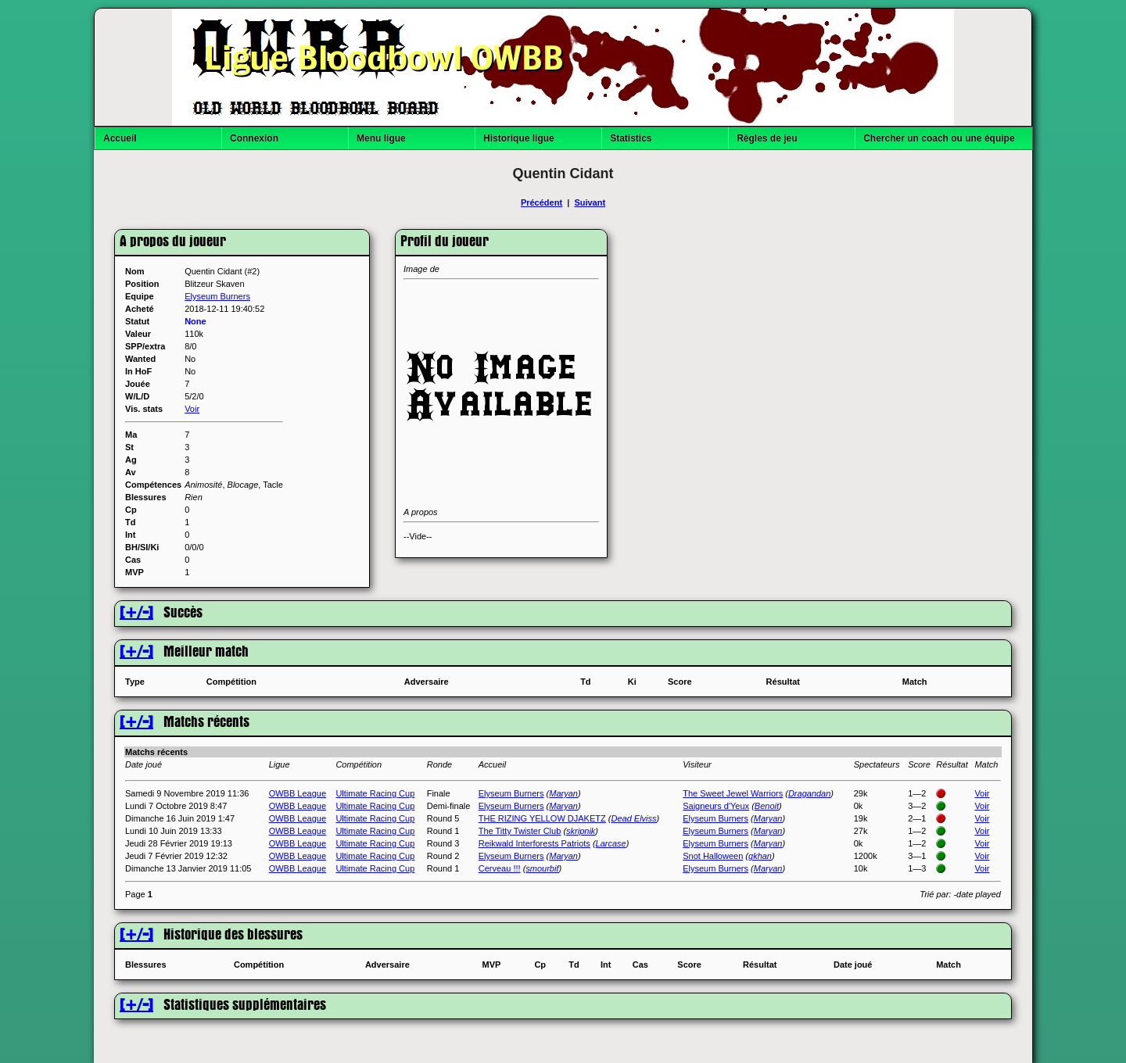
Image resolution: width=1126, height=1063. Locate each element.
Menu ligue (381, 138)
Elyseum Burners (217, 296)
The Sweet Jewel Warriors (733, 793)
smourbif (541, 868)
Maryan (563, 793)
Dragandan (809, 793)
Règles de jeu (767, 138)
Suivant (589, 202)
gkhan (760, 856)
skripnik (580, 831)
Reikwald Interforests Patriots (534, 843)
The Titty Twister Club (520, 831)
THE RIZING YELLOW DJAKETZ (542, 818)
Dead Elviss (633, 818)
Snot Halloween (713, 856)
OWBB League (297, 793)
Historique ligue (518, 138)
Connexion (254, 138)
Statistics (630, 138)
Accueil (120, 138)
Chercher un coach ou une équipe (938, 138)
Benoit (767, 806)
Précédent (541, 202)
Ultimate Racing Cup (374, 793)
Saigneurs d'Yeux (716, 806)
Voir (192, 408)
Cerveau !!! (500, 868)
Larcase (611, 843)
